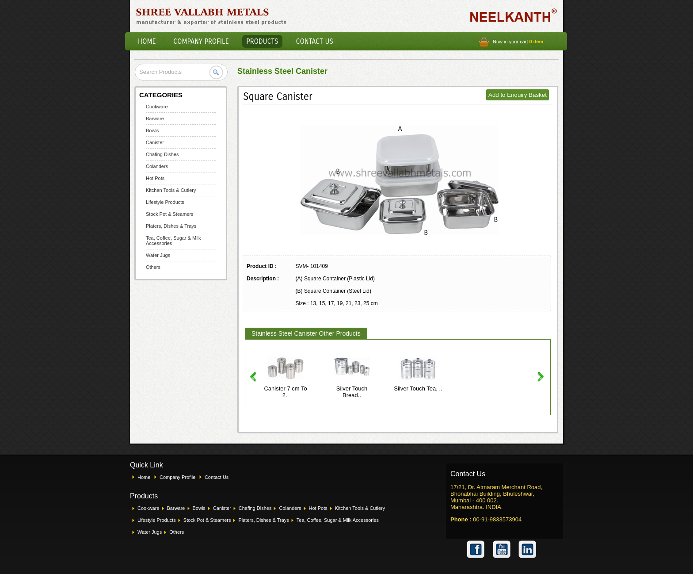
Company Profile (201, 41)
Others (153, 267)
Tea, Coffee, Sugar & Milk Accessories (338, 520)
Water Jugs (158, 255)
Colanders (157, 166)
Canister (155, 142)
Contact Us (314, 41)
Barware (155, 118)
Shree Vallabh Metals (211, 16)
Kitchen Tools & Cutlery (171, 190)
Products (262, 41)
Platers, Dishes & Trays (171, 226)
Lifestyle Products (165, 202)
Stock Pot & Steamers (170, 214)
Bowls (152, 130)
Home (147, 41)
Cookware (157, 106)
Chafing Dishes (162, 154)
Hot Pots (155, 178)
